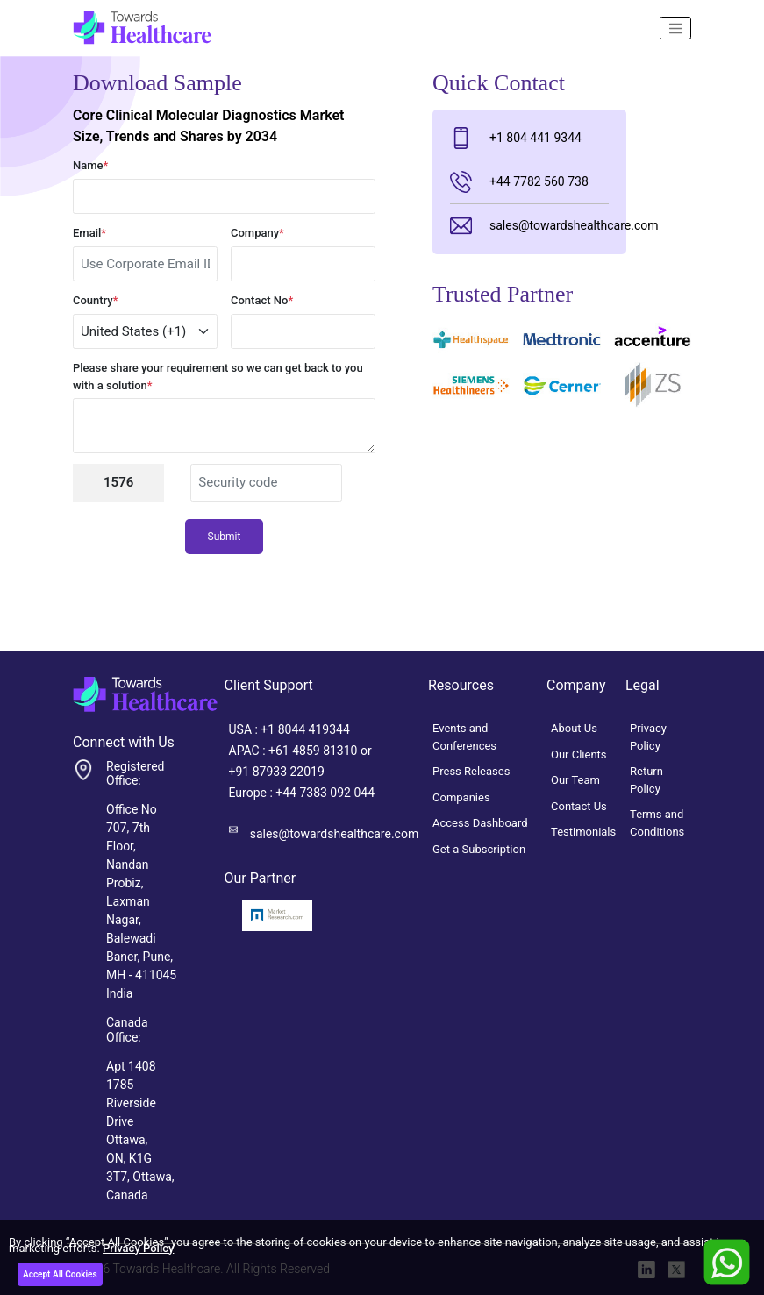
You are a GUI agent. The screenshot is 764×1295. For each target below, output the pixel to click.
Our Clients (579, 754)
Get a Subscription (478, 849)
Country (95, 300)
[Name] (675, 28)
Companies (461, 797)
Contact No (262, 300)
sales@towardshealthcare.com (529, 226)
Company (257, 232)
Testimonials (583, 831)
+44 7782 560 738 (519, 182)
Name (90, 165)
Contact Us (579, 806)
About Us (574, 728)
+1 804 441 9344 (516, 138)
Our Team (575, 779)
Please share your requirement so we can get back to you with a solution (218, 376)
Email (89, 232)
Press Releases (471, 771)
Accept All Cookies (60, 1274)
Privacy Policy (138, 1248)
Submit (224, 536)
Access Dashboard (480, 822)
